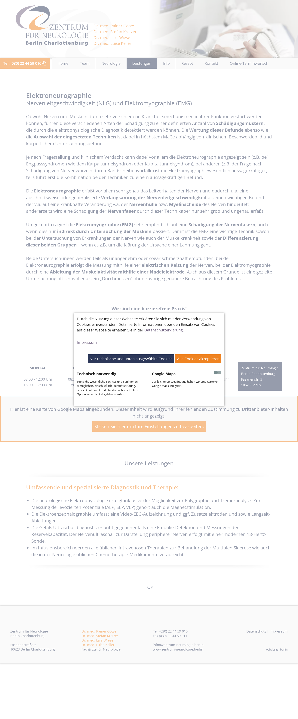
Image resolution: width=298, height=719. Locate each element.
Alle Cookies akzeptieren (198, 358)
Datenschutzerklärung (163, 330)
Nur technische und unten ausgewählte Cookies (131, 358)
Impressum (87, 342)
